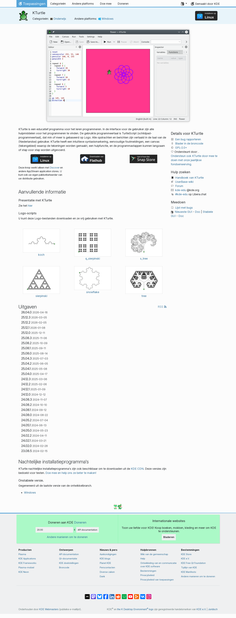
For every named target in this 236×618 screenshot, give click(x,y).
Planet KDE (105, 563)
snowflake (92, 292)
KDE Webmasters (48, 609)
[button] (184, 3)
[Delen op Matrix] (87, 595)
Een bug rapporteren (188, 139)
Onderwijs (58, 18)
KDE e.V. (185, 558)
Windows (105, 18)
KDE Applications (27, 558)
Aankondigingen (108, 554)
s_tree (144, 258)
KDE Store (186, 554)
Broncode (64, 567)
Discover (55, 167)
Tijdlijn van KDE (189, 567)
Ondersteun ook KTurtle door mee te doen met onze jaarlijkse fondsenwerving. (194, 160)
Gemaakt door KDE (207, 3)
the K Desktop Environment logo (135, 609)
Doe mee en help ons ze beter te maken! (70, 472)
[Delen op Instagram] (148, 595)
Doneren (80, 522)
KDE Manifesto (188, 572)
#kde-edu (181, 194)
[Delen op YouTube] (130, 595)
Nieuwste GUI (183, 211)
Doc (197, 211)
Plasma (22, 554)
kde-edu (180, 190)
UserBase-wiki (184, 181)
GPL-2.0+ (181, 147)
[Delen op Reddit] (118, 595)
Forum (179, 186)
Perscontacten (107, 567)
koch (41, 254)
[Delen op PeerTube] (136, 595)
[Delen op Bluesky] (99, 595)
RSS (162, 306)
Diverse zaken (107, 572)
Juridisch (213, 609)
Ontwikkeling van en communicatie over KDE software (158, 565)
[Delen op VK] (142, 595)
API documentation (87, 529)
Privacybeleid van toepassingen (157, 579)
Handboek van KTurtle (189, 177)
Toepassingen (32, 4)
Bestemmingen (148, 571)
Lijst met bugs (184, 207)
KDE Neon (23, 572)
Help (142, 558)
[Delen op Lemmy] (124, 595)
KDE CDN (137, 468)
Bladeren (168, 537)
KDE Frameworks (27, 563)
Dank (102, 576)
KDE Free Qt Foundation (193, 563)
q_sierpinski (92, 258)
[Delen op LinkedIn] (111, 595)
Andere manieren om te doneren (67, 537)
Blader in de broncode (189, 143)
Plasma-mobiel (26, 567)
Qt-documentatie (68, 558)
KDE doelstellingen (69, 563)
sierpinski (41, 296)
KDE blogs (105, 558)
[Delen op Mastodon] (93, 595)
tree (143, 296)
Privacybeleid (147, 575)
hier (30, 205)
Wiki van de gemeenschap (154, 554)
